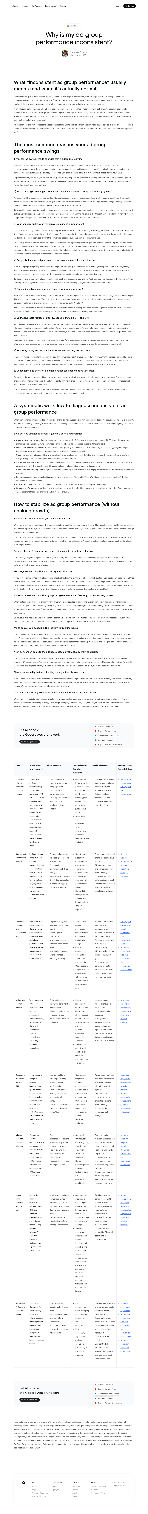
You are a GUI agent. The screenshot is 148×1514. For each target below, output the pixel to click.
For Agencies (37, 6)
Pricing (63, 6)
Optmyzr (55, 1490)
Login (118, 6)
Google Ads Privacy (98, 1493)
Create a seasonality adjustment (125, 1108)
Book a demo (77, 1486)
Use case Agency (39, 1496)
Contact (75, 1490)
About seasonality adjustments (125, 1097)
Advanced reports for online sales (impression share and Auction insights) (125, 1011)
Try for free (129, 6)
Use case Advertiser (40, 1493)
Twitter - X (76, 1496)
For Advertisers (51, 6)
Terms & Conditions (98, 1486)
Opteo (54, 1486)
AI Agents (25, 6)
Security (94, 1490)
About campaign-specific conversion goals (125, 936)
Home (34, 1486)
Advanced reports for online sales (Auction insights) (125, 1082)
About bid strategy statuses (124, 872)
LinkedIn (75, 1493)
